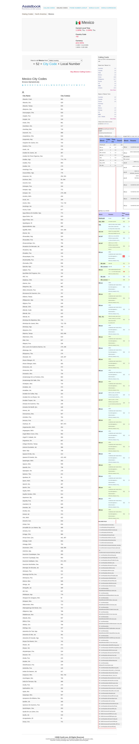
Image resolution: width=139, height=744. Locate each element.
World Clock (94, 8)
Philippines (101, 79)
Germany (100, 103)
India (99, 72)
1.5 (115, 72)
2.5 (115, 81)
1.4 (115, 68)
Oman (99, 77)
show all (120, 136)
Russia (100, 81)
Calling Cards (49, 8)
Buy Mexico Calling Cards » (80, 72)
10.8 (115, 77)
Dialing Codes (62, 8)
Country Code (81, 34)
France (100, 101)
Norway (100, 110)
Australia (100, 68)
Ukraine (100, 88)
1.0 (115, 70)
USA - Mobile (101, 116)
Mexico (100, 75)
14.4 (115, 88)
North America (40, 14)
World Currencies (108, 8)
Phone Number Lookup (78, 8)
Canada (100, 70)
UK (99, 83)
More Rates (113, 90)
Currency (79, 41)
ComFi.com (106, 123)
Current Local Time (83, 28)
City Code (50, 64)
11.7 (115, 79)
